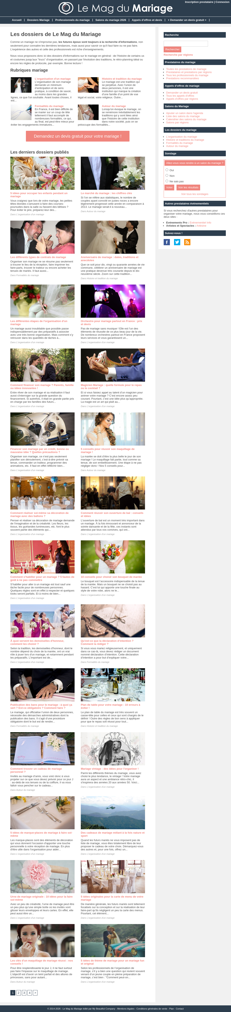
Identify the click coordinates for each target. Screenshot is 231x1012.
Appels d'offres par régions (182, 98)
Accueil (17, 20)
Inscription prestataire (199, 2)
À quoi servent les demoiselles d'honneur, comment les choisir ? (37, 642)
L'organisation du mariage (181, 136)
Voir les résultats (188, 187)
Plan (171, 1008)
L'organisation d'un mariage (53, 78)
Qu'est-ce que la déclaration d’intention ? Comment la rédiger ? (107, 642)
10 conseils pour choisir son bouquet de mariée (111, 576)
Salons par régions (177, 122)
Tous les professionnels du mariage (187, 75)
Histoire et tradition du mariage (122, 78)
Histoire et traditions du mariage (185, 139)
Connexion (222, 2)
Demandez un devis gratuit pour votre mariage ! (77, 136)
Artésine (201, 225)
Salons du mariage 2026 (111, 20)
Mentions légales (125, 1008)
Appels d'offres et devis (147, 20)
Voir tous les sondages (194, 194)
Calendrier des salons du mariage (186, 119)
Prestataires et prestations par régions (189, 72)
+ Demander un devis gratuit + (187, 20)
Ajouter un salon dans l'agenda (184, 113)
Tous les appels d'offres (180, 95)
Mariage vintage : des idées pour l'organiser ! (110, 768)
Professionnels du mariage (72, 20)
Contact (180, 1008)
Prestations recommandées (182, 78)
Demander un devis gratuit (182, 92)
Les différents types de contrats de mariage (38, 257)
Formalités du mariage (49, 106)
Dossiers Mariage (38, 20)
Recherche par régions (178, 54)
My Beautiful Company (103, 1008)
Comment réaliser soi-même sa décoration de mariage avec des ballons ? (39, 514)
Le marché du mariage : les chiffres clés (106, 193)
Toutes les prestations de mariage (186, 69)
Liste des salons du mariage (183, 116)
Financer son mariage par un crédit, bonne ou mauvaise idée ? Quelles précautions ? (39, 450)
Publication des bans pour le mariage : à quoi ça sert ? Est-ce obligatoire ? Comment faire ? (41, 706)
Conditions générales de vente (151, 1008)
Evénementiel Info (200, 222)
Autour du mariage (114, 106)
